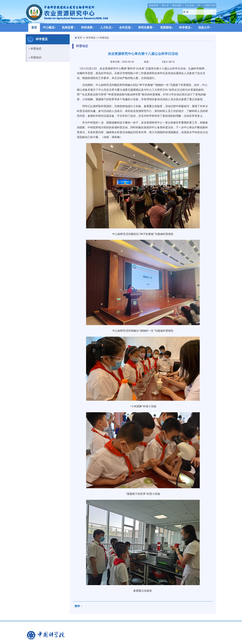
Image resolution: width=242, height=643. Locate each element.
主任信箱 (189, 5)
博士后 (165, 5)
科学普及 (185, 27)
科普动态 (34, 48)
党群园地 (166, 27)
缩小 (171, 61)
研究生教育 (146, 27)
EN (199, 5)
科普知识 (34, 57)
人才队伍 (106, 27)
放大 (165, 61)
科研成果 (87, 27)
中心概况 (49, 27)
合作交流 (125, 27)
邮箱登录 (153, 5)
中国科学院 (210, 5)
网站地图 (177, 5)
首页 (34, 27)
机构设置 (68, 27)
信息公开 (204, 27)
